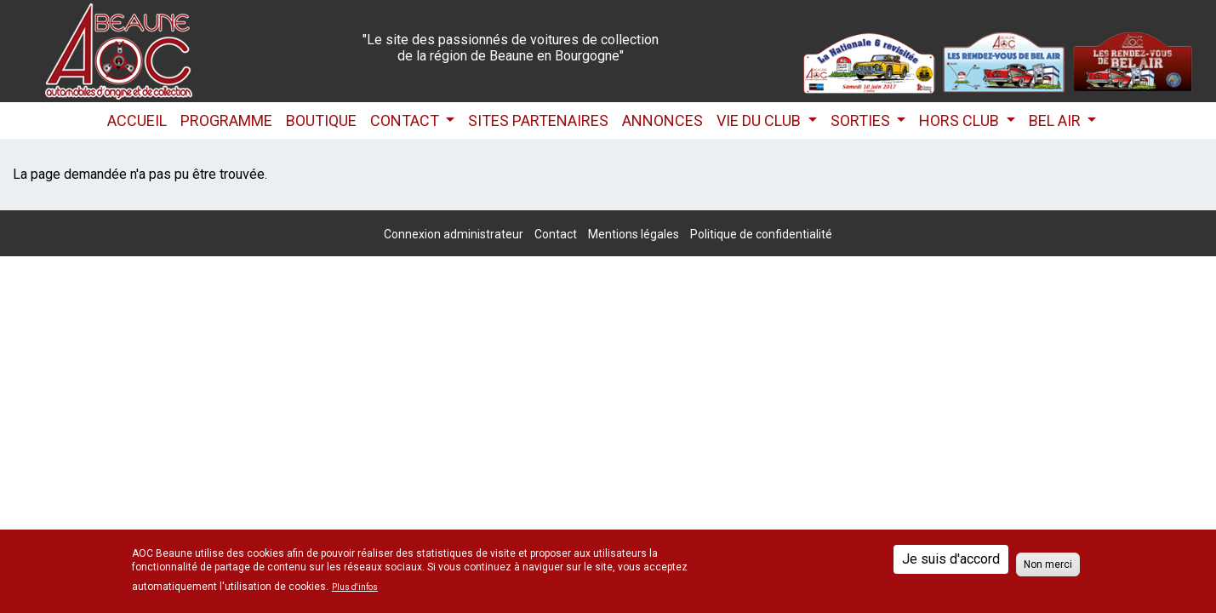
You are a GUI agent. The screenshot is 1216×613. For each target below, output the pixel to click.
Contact (406, 120)
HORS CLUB (960, 120)
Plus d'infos (355, 587)
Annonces (662, 120)
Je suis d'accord (951, 559)
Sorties (862, 120)
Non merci (1048, 564)
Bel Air (1056, 120)
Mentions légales (633, 234)
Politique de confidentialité (761, 234)
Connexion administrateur (453, 234)
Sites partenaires (538, 120)
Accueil (137, 120)
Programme (226, 120)
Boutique (321, 120)
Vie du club (760, 120)
